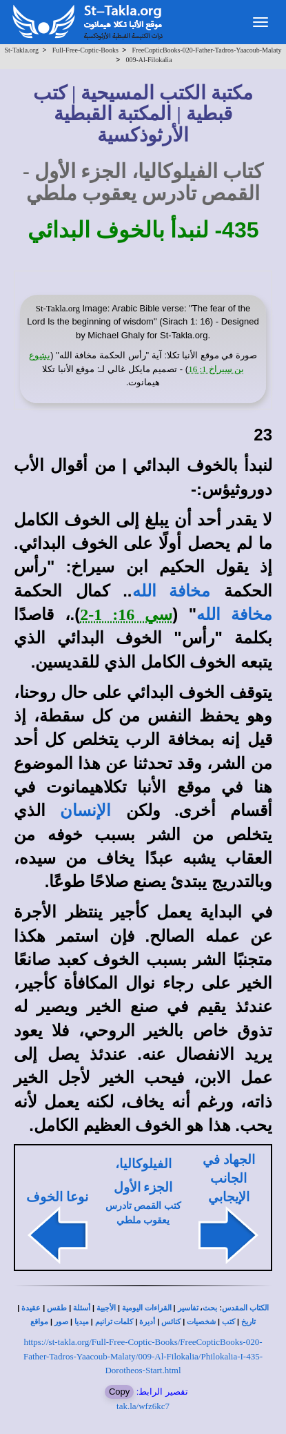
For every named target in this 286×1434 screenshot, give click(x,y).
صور (61, 1322)
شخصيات (201, 1322)
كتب (228, 1322)
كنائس (171, 1322)
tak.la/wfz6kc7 (143, 1406)
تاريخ (248, 1322)
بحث (210, 1308)
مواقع (39, 1322)
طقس (57, 1308)
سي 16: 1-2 (126, 614)
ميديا (81, 1322)
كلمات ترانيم (114, 1322)
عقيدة (31, 1308)
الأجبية (106, 1308)
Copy (119, 1391)
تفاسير (188, 1308)
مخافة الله (171, 591)
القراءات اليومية (147, 1308)
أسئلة (81, 1308)
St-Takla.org (22, 50)
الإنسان (85, 811)
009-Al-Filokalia (148, 60)
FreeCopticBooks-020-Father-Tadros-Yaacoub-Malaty (207, 50)
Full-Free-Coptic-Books (85, 50)
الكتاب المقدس (245, 1308)
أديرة (147, 1322)
